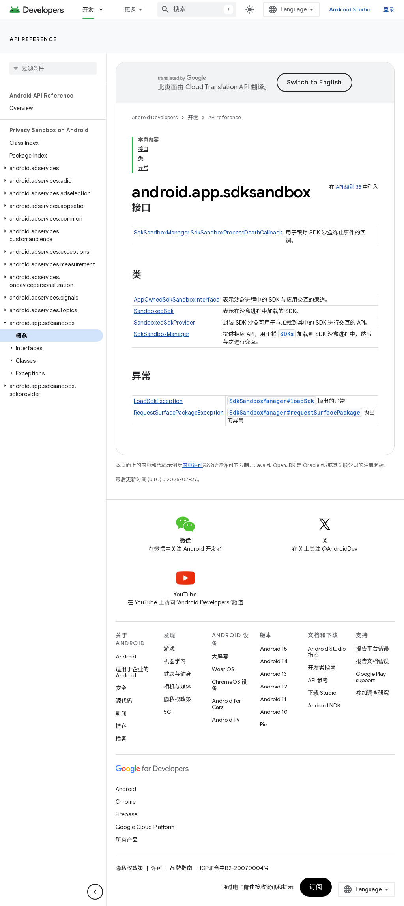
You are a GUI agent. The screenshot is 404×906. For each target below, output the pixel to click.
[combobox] (196, 9)
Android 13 (273, 673)
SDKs (287, 334)
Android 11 (273, 699)
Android (126, 656)
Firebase (126, 814)
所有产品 (127, 839)
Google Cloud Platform (145, 827)
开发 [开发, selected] (88, 9)
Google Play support (371, 677)
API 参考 (318, 680)
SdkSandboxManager (161, 334)
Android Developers (155, 117)
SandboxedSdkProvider (164, 322)
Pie (263, 724)
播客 (121, 738)
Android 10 (274, 711)
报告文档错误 (372, 661)
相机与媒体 (177, 686)
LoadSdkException (158, 401)
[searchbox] (53, 68)
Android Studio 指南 (327, 651)
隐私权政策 (177, 699)
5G (168, 711)
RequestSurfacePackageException (179, 412)
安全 (121, 688)
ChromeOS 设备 (229, 685)
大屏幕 (220, 656)
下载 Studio (322, 692)
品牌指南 (181, 868)
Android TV (226, 719)
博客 (121, 726)
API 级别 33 (348, 187)
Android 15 (273, 648)
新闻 (121, 713)
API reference (33, 39)
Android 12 (273, 686)
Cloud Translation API (217, 87)
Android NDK (324, 705)
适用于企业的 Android (132, 672)
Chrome (126, 801)
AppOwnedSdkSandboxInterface (176, 299)
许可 (156, 868)
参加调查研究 (372, 692)
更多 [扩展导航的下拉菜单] (130, 9)
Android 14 (274, 661)
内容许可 (192, 465)
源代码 (124, 700)
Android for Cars (226, 704)
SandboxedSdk (154, 311)
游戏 (169, 648)
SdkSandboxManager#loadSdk (271, 401)
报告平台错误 (372, 648)
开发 (193, 117)
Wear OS (223, 669)
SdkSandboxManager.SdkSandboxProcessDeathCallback (208, 232)
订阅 (315, 887)
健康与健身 (177, 673)
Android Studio (350, 9)
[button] (51, 168)
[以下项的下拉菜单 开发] (104, 9)
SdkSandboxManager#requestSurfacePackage (294, 412)
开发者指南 (321, 667)
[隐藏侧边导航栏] (95, 892)
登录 (389, 9)
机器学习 (175, 661)
